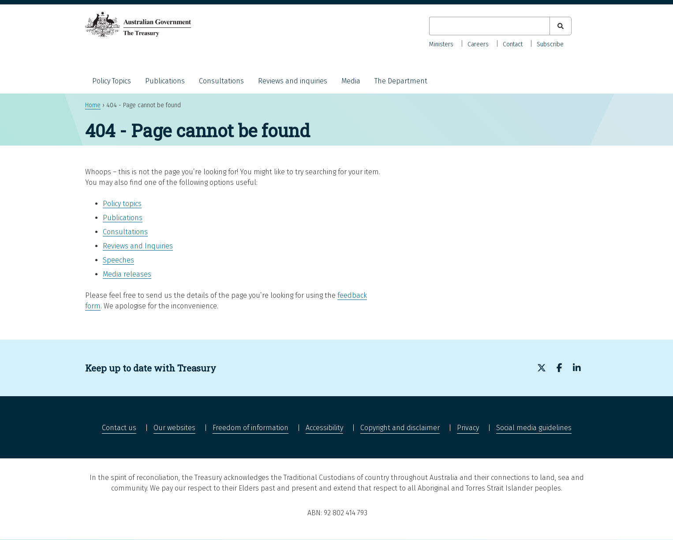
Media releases (127, 274)
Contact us (119, 428)
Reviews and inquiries (292, 81)
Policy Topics (111, 81)
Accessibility (324, 428)
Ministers (441, 44)
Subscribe (550, 44)
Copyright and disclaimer (400, 428)
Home (93, 105)
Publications (165, 81)
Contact (513, 44)
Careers (478, 44)
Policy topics (122, 203)
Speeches (118, 260)
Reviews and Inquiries (138, 246)
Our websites (174, 428)
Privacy (468, 428)
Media (350, 81)
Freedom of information (250, 428)
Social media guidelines (534, 428)
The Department (400, 81)
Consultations (221, 81)
